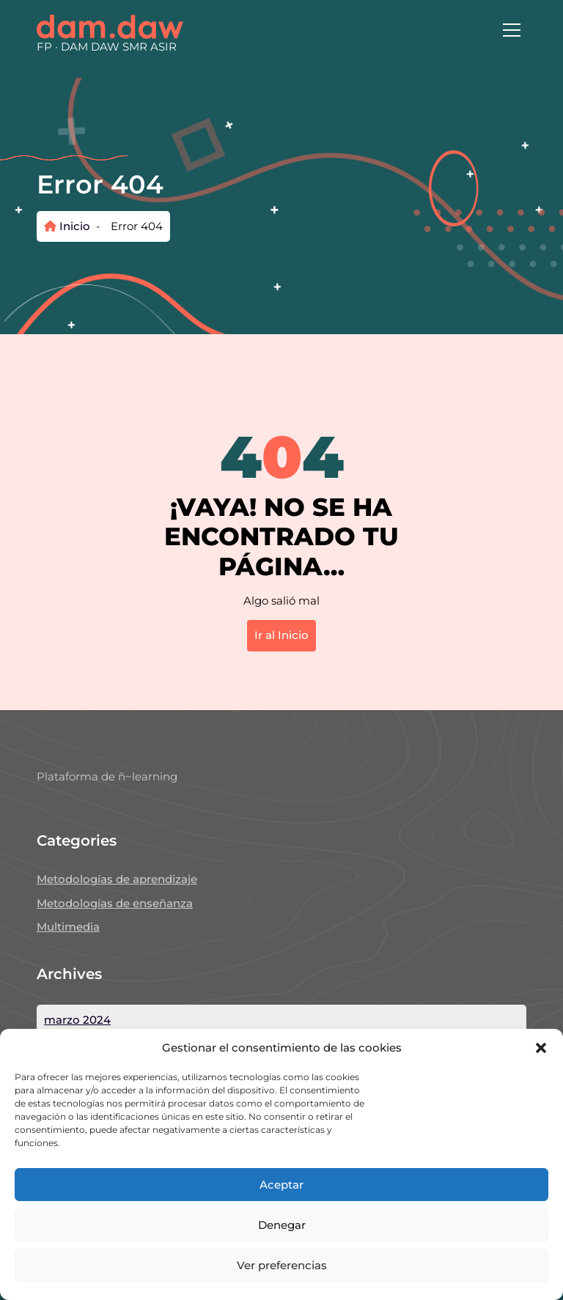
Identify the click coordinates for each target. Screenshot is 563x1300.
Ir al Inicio (281, 635)
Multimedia (68, 927)
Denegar (282, 1225)
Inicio (67, 226)
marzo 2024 (77, 1020)
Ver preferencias (282, 1265)
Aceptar (281, 1185)
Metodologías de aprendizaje (117, 879)
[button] (541, 1048)
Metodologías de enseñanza (115, 903)
